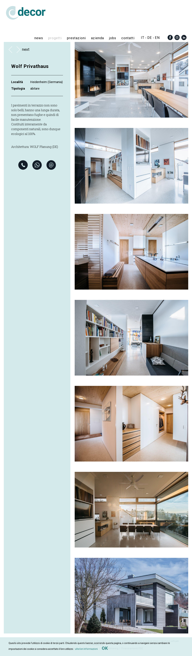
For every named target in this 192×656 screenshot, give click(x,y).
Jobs (112, 38)
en (157, 38)
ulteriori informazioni (86, 649)
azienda (97, 38)
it (142, 38)
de (149, 38)
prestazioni (76, 38)
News (38, 38)
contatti (128, 38)
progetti (55, 38)
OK (105, 648)
